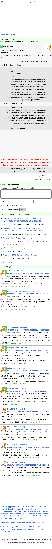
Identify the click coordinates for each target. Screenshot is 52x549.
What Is (11, 520)
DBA (18, 529)
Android (3, 508)
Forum (7, 533)
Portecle (45, 515)
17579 (4, 171)
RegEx (13, 531)
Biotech (31, 531)
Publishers (4, 518)
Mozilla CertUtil (20, 515)
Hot (7, 524)
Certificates (5, 531)
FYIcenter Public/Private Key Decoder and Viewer (22, 240)
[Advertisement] (26, 18)
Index (28, 524)
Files (40, 529)
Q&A (25, 531)
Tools (47, 518)
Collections (20, 524)
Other (38, 515)
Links (19, 531)
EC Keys (38, 508)
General (3, 511)
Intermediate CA (7, 513)
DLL (35, 529)
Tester (3, 529)
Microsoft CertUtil (41, 513)
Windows (18, 520)
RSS (33, 524)
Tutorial (3, 520)
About (12, 524)
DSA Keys (30, 508)
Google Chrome (14, 511)
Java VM (18, 513)
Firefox (45, 508)
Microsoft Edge (6, 515)
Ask (43, 524)
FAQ (2, 533)
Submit (22, 211)
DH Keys (21, 508)
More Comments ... (7, 264)
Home (2, 34)
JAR (30, 529)
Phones (38, 531)
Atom (38, 524)
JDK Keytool (28, 513)
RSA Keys (11, 34)
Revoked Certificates (18, 518)
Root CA (32, 518)
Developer (11, 529)
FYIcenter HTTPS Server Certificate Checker (20, 257)
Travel (44, 531)
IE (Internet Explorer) (30, 511)
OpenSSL (31, 515)
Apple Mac (12, 508)
